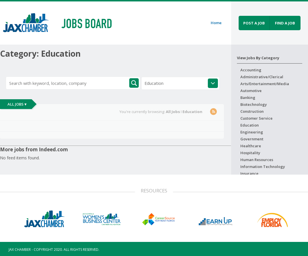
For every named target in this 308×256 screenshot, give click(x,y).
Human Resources (256, 159)
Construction (252, 111)
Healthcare (250, 145)
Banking (247, 97)
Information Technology (262, 166)
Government (251, 139)
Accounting (250, 69)
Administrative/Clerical (261, 76)
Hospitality (250, 152)
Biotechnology (253, 104)
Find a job (285, 23)
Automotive (251, 90)
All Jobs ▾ (16, 104)
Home (216, 22)
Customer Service (256, 118)
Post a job (254, 23)
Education (249, 125)
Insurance (249, 173)
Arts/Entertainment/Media (264, 83)
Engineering (251, 132)
